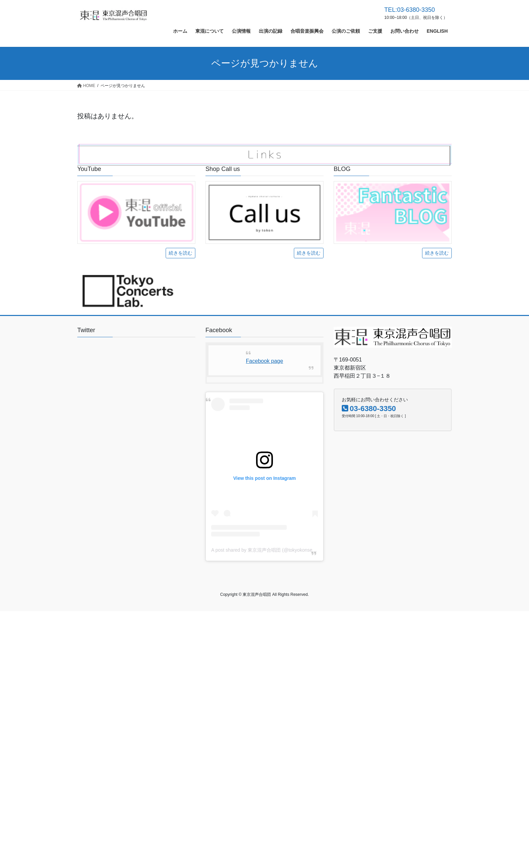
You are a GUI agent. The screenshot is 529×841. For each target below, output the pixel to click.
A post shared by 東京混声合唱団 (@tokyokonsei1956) (268, 550)
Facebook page (264, 361)
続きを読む (180, 253)
